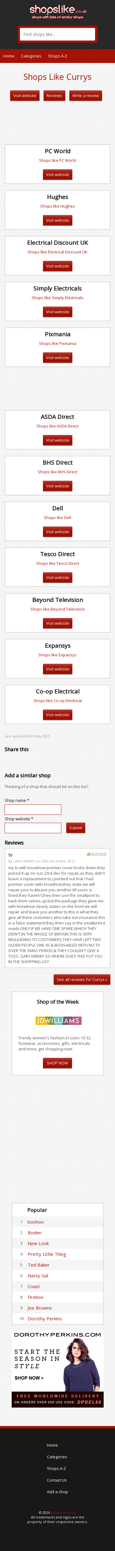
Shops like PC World (57, 160)
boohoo (36, 1222)
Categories (31, 56)
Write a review (85, 95)
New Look (38, 1243)
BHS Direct (58, 463)
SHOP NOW (57, 1063)
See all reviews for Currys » (82, 979)
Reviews (54, 95)
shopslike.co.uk (63, 1512)
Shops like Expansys (57, 655)
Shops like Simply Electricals (57, 297)
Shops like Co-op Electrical (57, 700)
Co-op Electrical (57, 691)
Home (8, 56)
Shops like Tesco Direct (57, 563)
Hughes (57, 197)
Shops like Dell (57, 517)
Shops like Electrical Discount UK (57, 252)
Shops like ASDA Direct (57, 426)
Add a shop (57, 1491)
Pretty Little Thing (47, 1254)
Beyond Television (57, 600)
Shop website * (19, 819)
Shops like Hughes (57, 206)
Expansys (58, 646)
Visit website (24, 95)
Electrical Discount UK (57, 243)
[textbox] (57, 34)
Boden (34, 1232)
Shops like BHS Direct (57, 472)
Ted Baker (39, 1265)
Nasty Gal (38, 1275)
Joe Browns (40, 1308)
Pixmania (58, 334)
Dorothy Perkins (45, 1318)
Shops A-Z (57, 56)
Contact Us (57, 1480)
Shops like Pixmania (57, 343)
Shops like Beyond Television (57, 609)
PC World (58, 151)
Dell (57, 508)
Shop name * (17, 800)
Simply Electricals (57, 288)
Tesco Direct (57, 554)
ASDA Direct (57, 417)
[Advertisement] (58, 122)
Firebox (36, 1297)
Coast (34, 1286)
